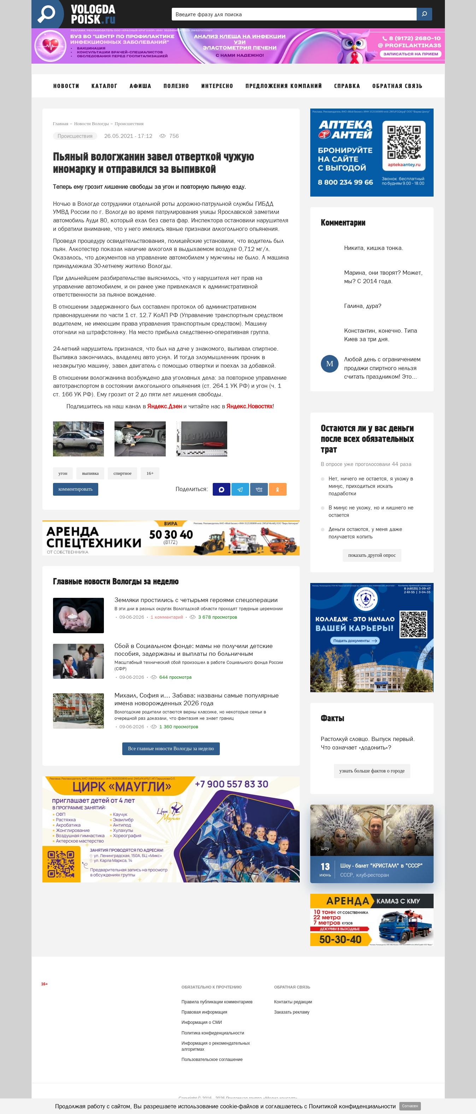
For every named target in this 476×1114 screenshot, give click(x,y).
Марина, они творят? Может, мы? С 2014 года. (383, 277)
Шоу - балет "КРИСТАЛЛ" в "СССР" (381, 866)
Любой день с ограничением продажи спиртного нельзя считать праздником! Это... (382, 368)
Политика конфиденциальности (213, 1033)
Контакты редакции (293, 1001)
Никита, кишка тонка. (373, 247)
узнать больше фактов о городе (372, 771)
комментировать (76, 489)
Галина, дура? (362, 305)
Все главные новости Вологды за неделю (171, 748)
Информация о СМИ (202, 1022)
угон (63, 473)
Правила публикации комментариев (217, 1001)
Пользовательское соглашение (212, 1059)
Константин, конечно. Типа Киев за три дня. (380, 335)
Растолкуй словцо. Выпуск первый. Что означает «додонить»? (368, 743)
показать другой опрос (372, 555)
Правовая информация (204, 1012)
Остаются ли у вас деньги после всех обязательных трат (367, 439)
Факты (332, 718)
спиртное (122, 473)
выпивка (90, 473)
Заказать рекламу (292, 1012)
